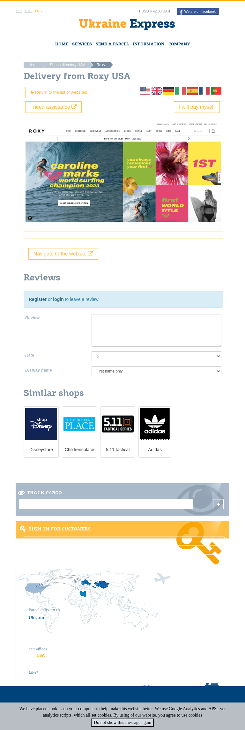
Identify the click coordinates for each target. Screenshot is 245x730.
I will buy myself (197, 107)
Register (38, 299)
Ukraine (37, 617)
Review (32, 317)
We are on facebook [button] (198, 12)
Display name (38, 370)
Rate (29, 355)
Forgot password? (124, 558)
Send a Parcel (112, 44)
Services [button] (82, 44)
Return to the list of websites (58, 92)
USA (41, 655)
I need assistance (53, 107)
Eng (38, 11)
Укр (19, 11)
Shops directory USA (67, 65)
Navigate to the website (63, 253)
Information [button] (149, 44)
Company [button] (179, 44)
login (58, 299)
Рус (28, 11)
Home (61, 44)
